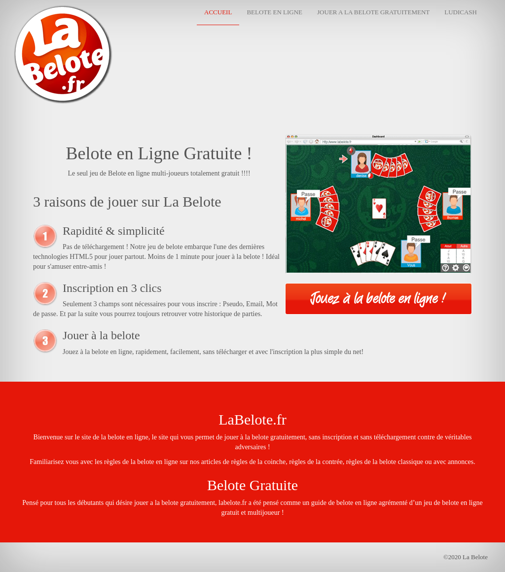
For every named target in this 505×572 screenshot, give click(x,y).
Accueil (218, 12)
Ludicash (460, 12)
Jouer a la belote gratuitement (373, 12)
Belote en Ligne (274, 12)
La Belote (38, 17)
